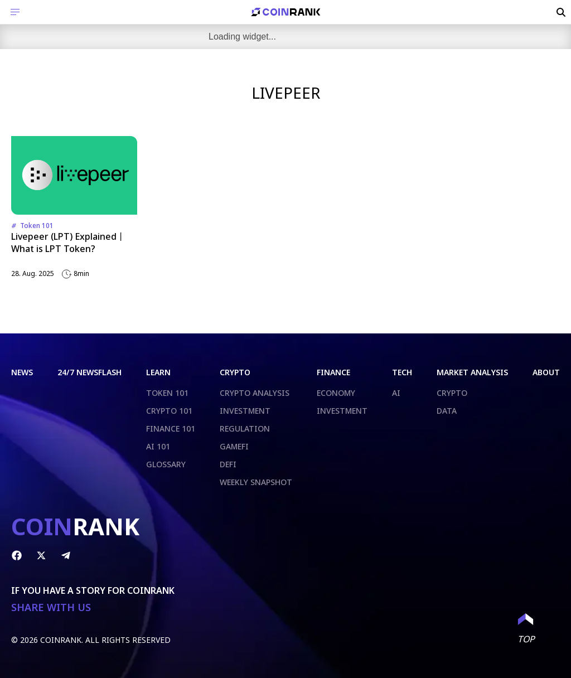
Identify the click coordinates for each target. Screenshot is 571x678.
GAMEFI (234, 446)
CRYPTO (235, 372)
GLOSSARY (166, 464)
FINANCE (333, 372)
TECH (402, 372)
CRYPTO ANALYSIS (254, 393)
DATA (447, 410)
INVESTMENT (245, 410)
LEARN (158, 372)
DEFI (228, 464)
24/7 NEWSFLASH (89, 372)
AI (396, 393)
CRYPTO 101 (169, 410)
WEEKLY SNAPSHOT (256, 482)
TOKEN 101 (167, 393)
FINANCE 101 (170, 428)
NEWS (22, 372)
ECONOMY (336, 393)
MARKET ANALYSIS (472, 372)
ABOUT (546, 372)
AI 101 (158, 446)
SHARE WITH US (51, 607)
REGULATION (245, 428)
